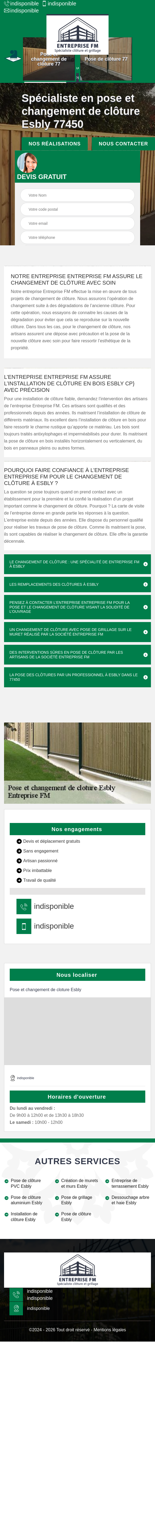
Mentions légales (110, 1329)
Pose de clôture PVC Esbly (26, 1183)
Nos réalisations (55, 143)
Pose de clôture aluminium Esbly (26, 1200)
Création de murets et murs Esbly (79, 1183)
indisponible (21, 3)
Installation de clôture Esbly (24, 1217)
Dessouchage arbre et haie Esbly (130, 1200)
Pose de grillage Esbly (76, 1200)
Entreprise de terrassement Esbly (130, 1183)
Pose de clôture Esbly (76, 1217)
